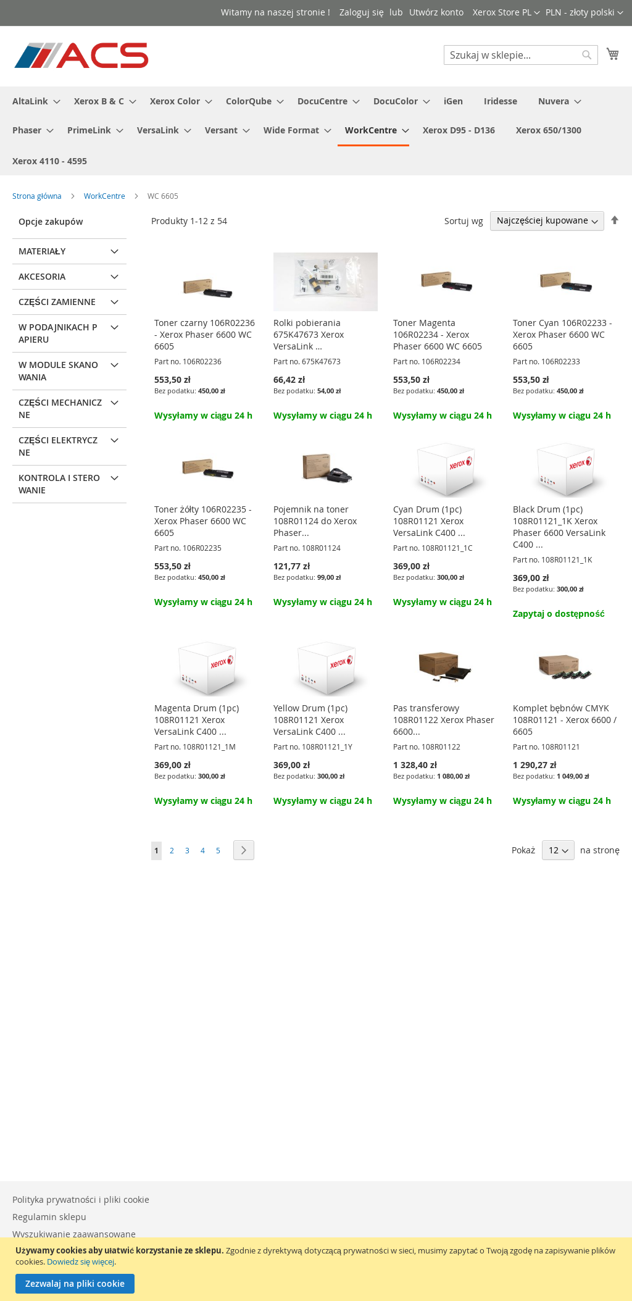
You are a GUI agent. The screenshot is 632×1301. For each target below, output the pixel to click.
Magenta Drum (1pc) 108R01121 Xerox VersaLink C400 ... (196, 719)
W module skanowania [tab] (58, 371)
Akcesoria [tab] (42, 276)
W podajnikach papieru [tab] (58, 333)
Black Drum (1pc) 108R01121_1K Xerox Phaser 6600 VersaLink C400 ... (559, 526)
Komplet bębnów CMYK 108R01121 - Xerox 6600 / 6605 (565, 719)
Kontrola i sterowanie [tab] (59, 484)
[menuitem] (32, 100)
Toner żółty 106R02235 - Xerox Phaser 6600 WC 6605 (203, 520)
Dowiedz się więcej (80, 1261)
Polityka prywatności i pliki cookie (80, 1199)
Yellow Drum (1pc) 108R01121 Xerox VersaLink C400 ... (310, 719)
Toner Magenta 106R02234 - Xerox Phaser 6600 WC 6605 (437, 334)
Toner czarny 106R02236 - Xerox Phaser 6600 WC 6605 (204, 334)
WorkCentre (105, 196)
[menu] (316, 130)
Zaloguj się (361, 12)
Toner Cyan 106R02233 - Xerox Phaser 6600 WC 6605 (562, 334)
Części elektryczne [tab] (58, 446)
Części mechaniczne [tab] (60, 408)
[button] (584, 13)
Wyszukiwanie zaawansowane (74, 1234)
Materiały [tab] (42, 251)
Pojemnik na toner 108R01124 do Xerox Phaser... (315, 520)
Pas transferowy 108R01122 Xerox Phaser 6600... (443, 719)
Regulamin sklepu (49, 1217)
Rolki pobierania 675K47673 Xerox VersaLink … (308, 334)
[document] (317, 1269)
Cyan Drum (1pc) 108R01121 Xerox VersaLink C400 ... (429, 520)
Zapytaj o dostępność (559, 613)
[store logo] (82, 55)
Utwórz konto (436, 12)
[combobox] (521, 55)
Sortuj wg (463, 220)
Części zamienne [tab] (57, 301)
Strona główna (38, 196)
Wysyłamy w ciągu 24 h (203, 415)
